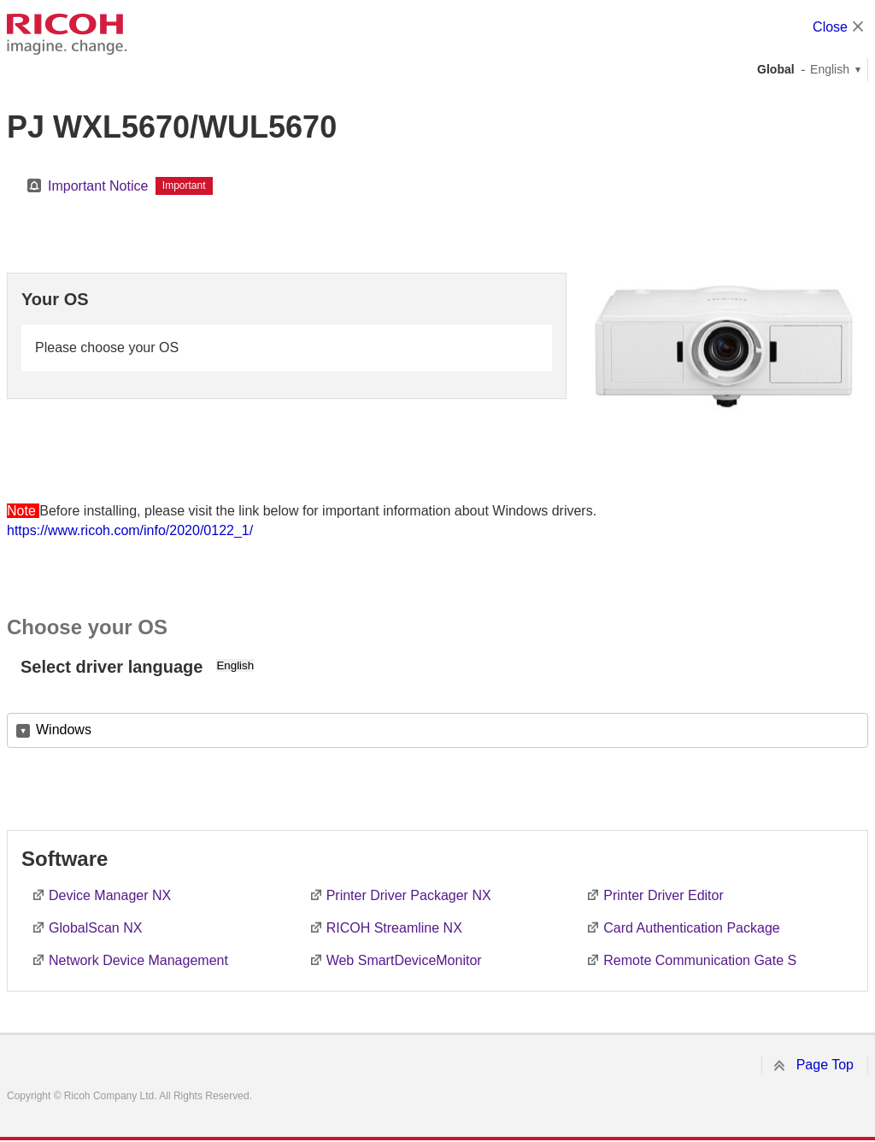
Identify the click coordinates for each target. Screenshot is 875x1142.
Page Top (825, 1064)
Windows (63, 729)
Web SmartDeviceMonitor (404, 960)
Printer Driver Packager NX (408, 895)
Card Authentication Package (691, 928)
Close (830, 27)
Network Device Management (138, 960)
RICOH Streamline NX (394, 928)
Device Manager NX (110, 895)
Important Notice (98, 186)
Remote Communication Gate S (699, 960)
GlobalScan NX (95, 928)
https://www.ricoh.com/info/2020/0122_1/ (130, 530)
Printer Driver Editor (663, 895)
